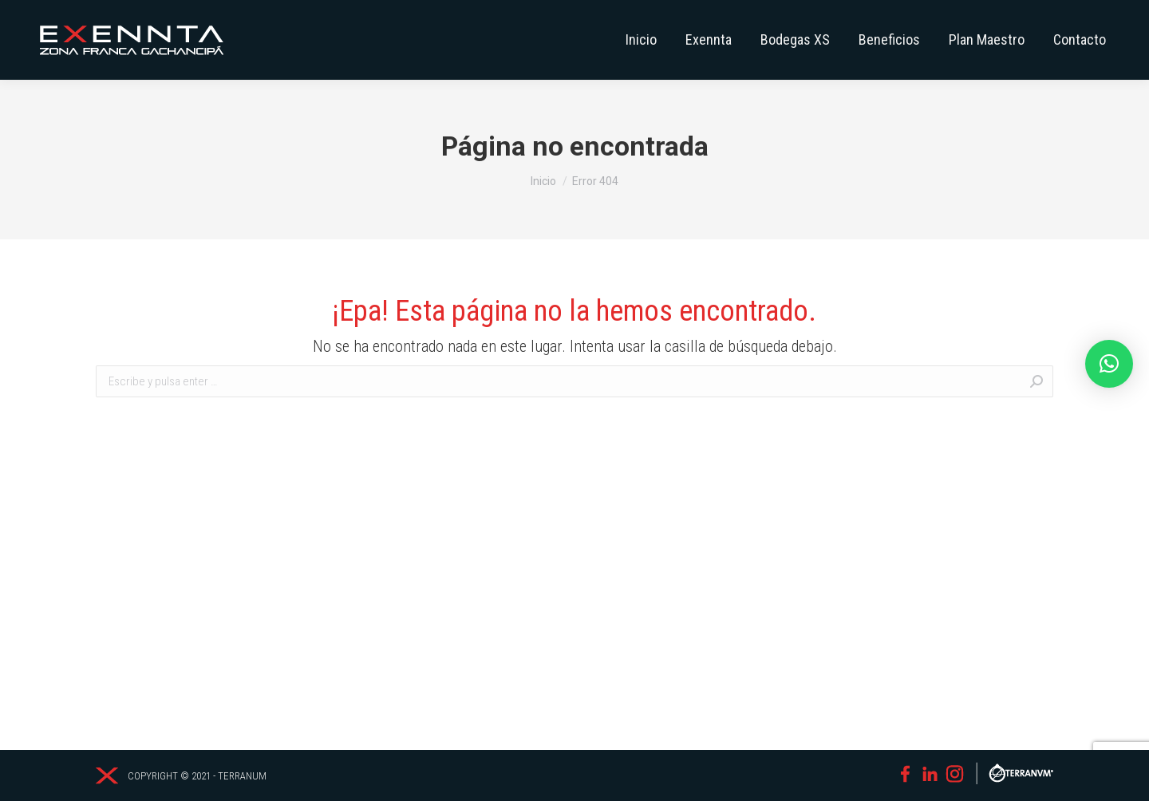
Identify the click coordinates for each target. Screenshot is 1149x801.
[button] (1109, 364)
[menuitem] (641, 39)
